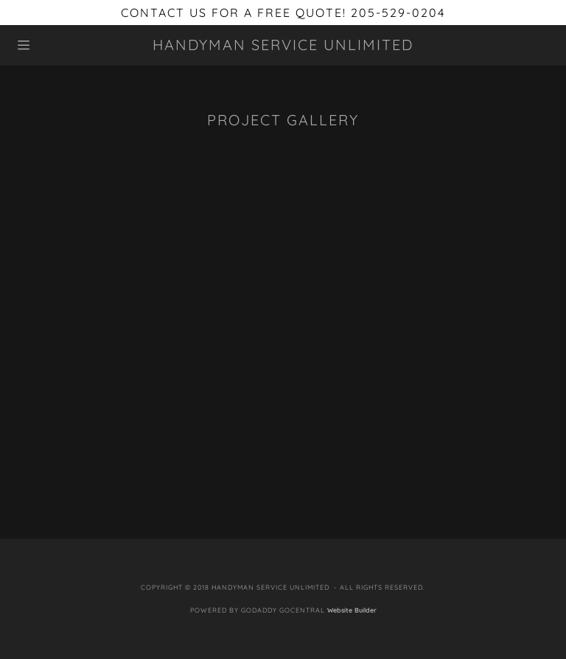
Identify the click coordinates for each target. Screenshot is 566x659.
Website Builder (352, 610)
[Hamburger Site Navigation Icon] (57, 45)
